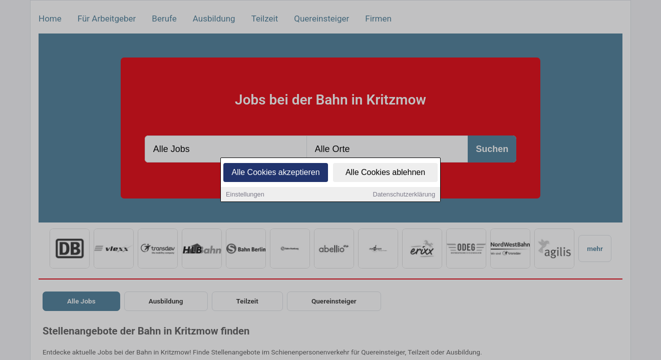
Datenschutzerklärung (404, 194)
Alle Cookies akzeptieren (275, 172)
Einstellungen (245, 194)
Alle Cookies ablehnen (385, 172)
